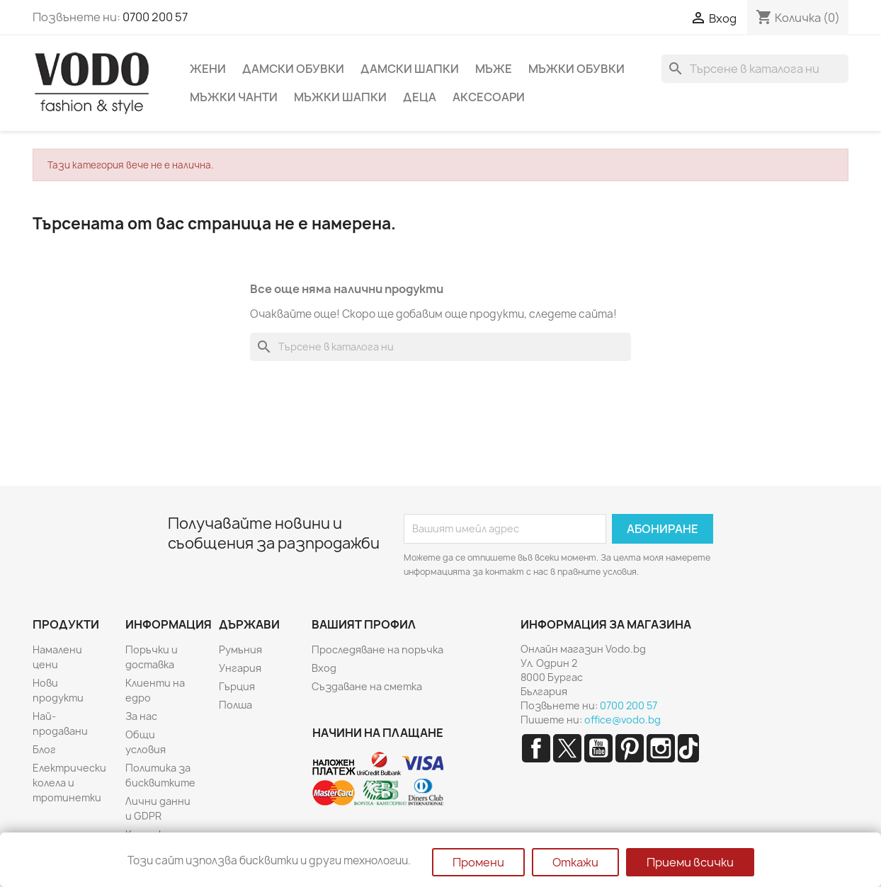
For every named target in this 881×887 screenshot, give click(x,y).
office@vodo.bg (622, 719)
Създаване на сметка (367, 686)
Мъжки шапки (340, 97)
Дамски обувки (293, 68)
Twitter (567, 748)
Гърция (237, 686)
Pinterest (629, 748)
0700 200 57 (155, 17)
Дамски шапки (409, 68)
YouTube (598, 748)
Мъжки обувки (576, 68)
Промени (478, 862)
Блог (44, 749)
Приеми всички (690, 862)
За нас (141, 716)
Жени (208, 68)
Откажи (575, 862)
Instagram (661, 748)
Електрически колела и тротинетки (69, 782)
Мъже (493, 68)
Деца (419, 97)
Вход (324, 668)
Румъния (240, 649)
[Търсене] (754, 69)
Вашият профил (364, 624)
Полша (235, 704)
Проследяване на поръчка (377, 649)
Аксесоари (489, 97)
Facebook (536, 748)
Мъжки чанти (234, 97)
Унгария (240, 668)
